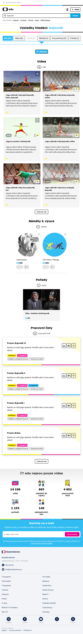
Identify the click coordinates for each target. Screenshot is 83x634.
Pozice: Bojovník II (16, 373)
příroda (30, 20)
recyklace (23, 20)
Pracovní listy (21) (59, 38)
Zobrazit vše (41, 212)
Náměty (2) (43, 38)
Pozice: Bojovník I (15, 403)
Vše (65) (7, 38)
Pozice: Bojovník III (16, 343)
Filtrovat (43, 52)
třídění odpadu (45, 20)
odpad (37, 20)
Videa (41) (19, 38)
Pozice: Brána (13, 432)
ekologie (16, 20)
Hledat (75, 15)
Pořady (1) (74, 38)
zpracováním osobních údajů (41, 543)
